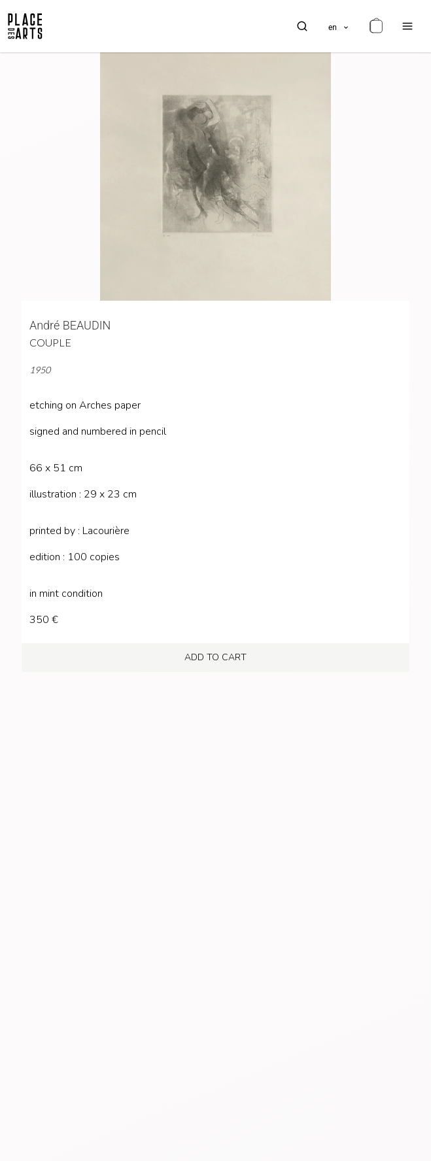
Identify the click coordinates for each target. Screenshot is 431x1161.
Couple (50, 342)
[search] (302, 26)
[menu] (407, 26)
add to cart (215, 657)
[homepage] (25, 26)
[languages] (339, 26)
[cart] (376, 26)
